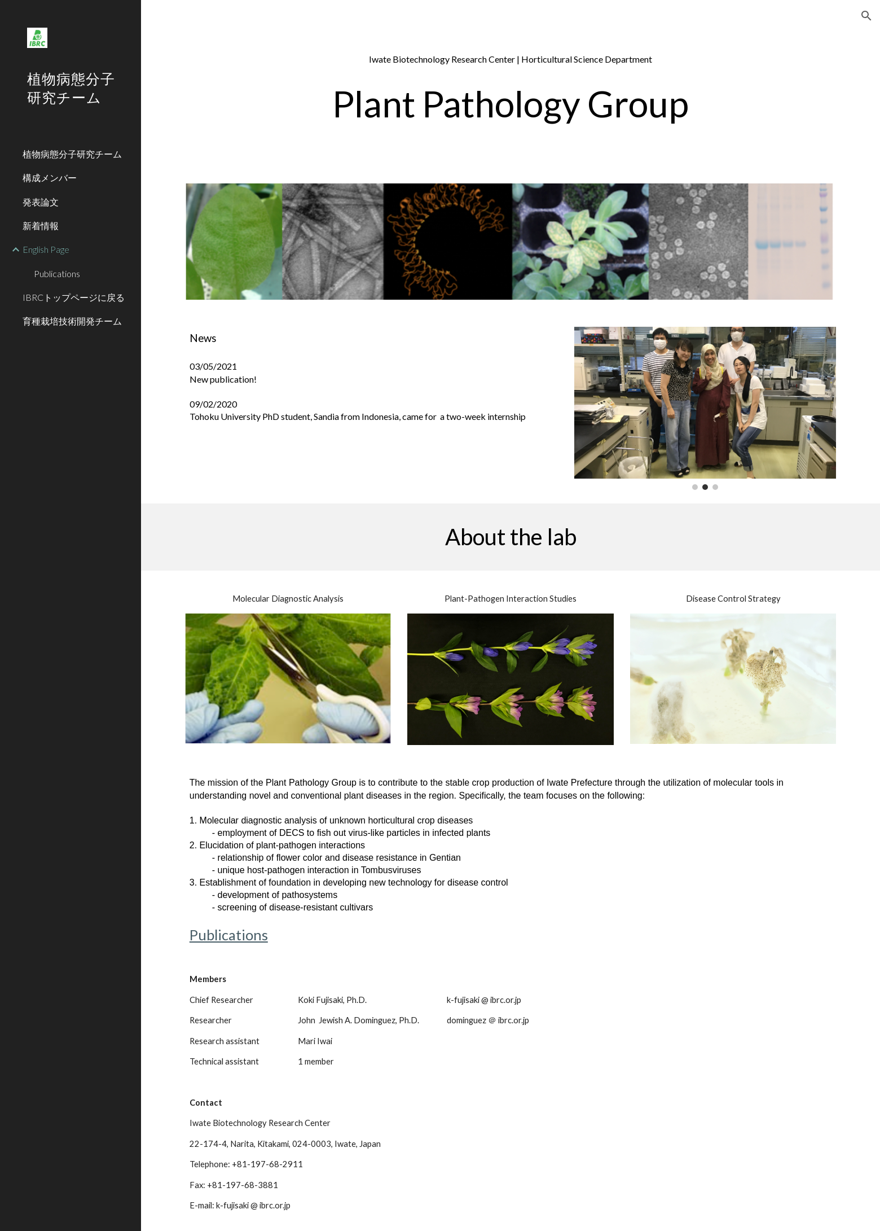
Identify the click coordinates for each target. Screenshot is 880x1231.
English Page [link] (46, 249)
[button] (866, 15)
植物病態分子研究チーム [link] (72, 153)
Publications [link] (57, 273)
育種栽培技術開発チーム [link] (72, 321)
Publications (229, 934)
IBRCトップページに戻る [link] (74, 297)
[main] (510, 92)
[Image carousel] (705, 408)
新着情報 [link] (41, 225)
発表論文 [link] (41, 201)
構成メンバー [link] (50, 177)
